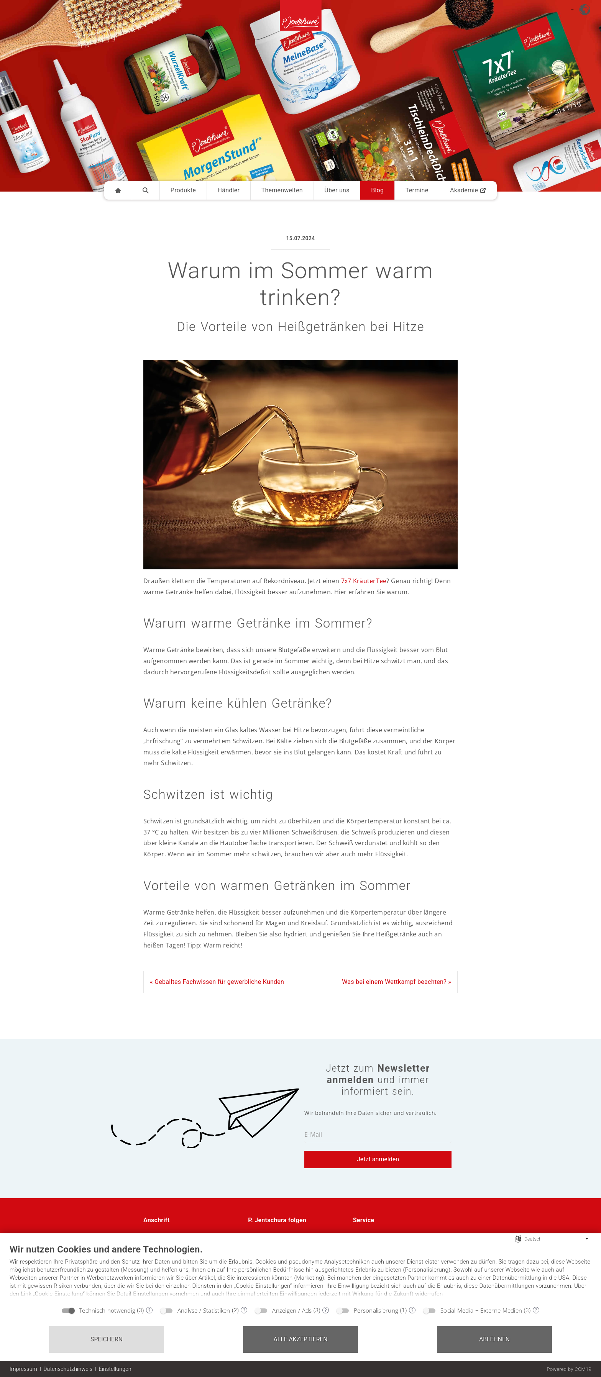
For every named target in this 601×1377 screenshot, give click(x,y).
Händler (229, 190)
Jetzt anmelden (378, 1159)
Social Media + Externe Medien (481, 1310)
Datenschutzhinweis (67, 1369)
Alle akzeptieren (300, 1339)
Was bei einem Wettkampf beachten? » (396, 981)
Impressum (23, 1369)
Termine (417, 190)
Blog (377, 190)
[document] (300, 1273)
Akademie (468, 190)
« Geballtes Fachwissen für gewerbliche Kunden (217, 981)
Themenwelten (282, 190)
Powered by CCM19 (569, 1369)
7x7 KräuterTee (364, 581)
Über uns (336, 190)
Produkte (183, 190)
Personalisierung (376, 1310)
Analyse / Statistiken (203, 1310)
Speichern (106, 1339)
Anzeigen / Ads (292, 1310)
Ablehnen (494, 1339)
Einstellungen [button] (115, 1369)
